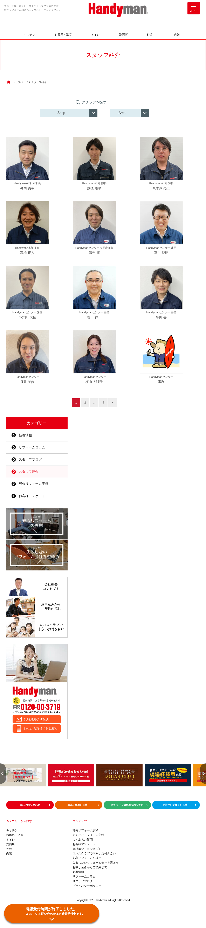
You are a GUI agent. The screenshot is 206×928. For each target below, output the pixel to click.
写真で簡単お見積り (79, 805)
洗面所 (123, 34)
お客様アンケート (28, 496)
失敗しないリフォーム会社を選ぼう (96, 862)
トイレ (95, 34)
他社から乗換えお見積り (41, 728)
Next (203, 773)
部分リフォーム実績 (30, 484)
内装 (177, 34)
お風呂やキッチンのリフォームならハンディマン (118, 10)
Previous (3, 773)
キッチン (29, 34)
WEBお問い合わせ (30, 805)
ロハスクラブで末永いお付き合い (94, 853)
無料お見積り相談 (36, 719)
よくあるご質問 (83, 839)
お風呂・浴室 (63, 34)
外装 (150, 34)
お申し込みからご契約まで (90, 867)
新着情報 (21, 435)
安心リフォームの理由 (87, 858)
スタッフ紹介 (25, 471)
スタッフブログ (26, 459)
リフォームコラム (28, 447)
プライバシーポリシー (87, 885)
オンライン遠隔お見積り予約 (127, 805)
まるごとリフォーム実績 (88, 834)
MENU (194, 9)
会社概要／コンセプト (87, 849)
